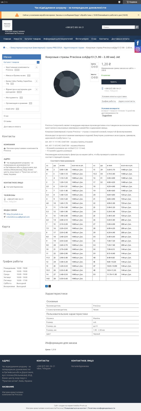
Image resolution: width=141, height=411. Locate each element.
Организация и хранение (16, 103)
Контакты (104, 39)
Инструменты (12, 98)
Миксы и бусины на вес (16, 75)
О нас (94, 39)
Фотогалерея (82, 39)
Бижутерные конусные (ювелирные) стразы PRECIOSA (36, 48)
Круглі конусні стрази (74, 48)
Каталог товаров (33, 39)
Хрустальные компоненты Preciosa (17, 68)
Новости (18, 39)
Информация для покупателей (58, 39)
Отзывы (7, 121)
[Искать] (137, 27)
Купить (114, 82)
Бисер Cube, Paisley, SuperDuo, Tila (19, 82)
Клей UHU (10, 109)
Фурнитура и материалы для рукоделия (18, 90)
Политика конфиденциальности (101, 408)
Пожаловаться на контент (75, 408)
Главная (7, 39)
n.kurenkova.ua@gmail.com (18, 217)
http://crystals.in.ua (15, 214)
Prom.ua (83, 406)
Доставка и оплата (120, 39)
